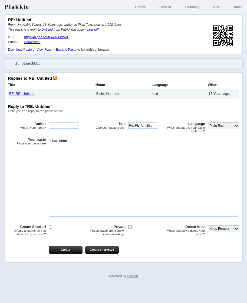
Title (107, 126)
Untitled (47, 29)
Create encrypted (102, 266)
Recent (165, 7)
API (216, 7)
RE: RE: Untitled (22, 94)
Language (186, 128)
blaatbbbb (143, 185)
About (237, 7)
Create (140, 7)
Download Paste (20, 49)
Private (107, 247)
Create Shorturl (27, 247)
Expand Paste (66, 49)
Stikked (132, 293)
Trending (192, 7)
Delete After (186, 247)
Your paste (27, 142)
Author (27, 126)
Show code (32, 42)
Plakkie (17, 6)
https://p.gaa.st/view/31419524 (46, 37)
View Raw (44, 49)
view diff (93, 29)
